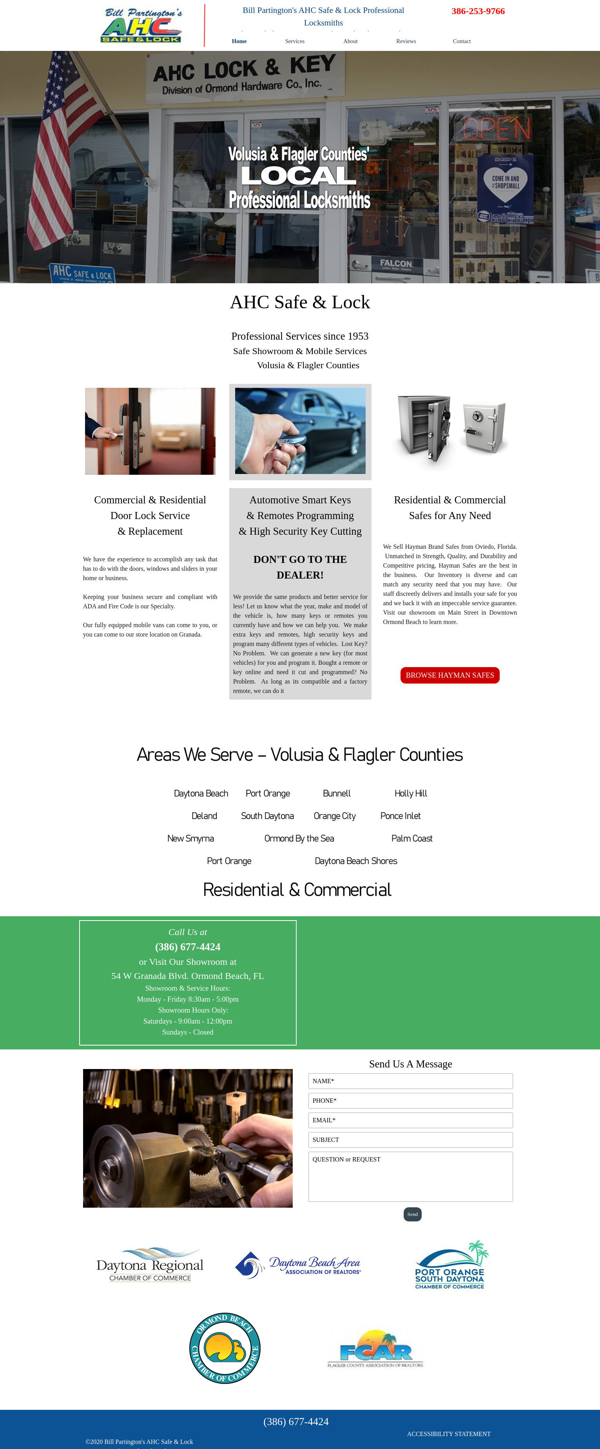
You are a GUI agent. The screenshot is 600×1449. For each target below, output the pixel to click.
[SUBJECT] (410, 1140)
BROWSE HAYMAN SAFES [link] (450, 675)
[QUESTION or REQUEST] (410, 1177)
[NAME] (410, 1081)
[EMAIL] (410, 1120)
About (350, 41)
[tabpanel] (324, 21)
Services (295, 41)
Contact (462, 41)
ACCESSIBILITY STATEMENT (449, 1434)
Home (239, 41)
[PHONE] (410, 1101)
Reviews (406, 41)
